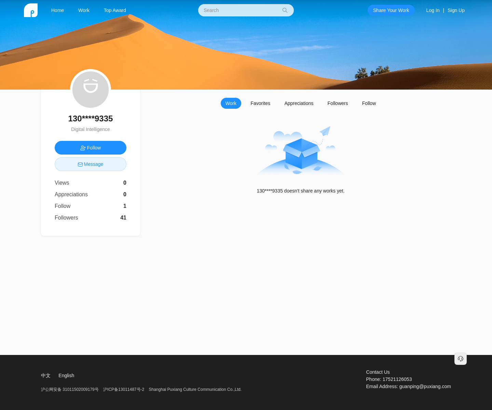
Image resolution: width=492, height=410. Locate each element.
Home (57, 10)
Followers (338, 103)
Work (83, 10)
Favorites (260, 103)
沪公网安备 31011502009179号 (70, 389)
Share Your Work (391, 10)
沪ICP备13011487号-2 (123, 389)
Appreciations (298, 103)
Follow (369, 103)
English (66, 375)
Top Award (115, 10)
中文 (46, 375)
